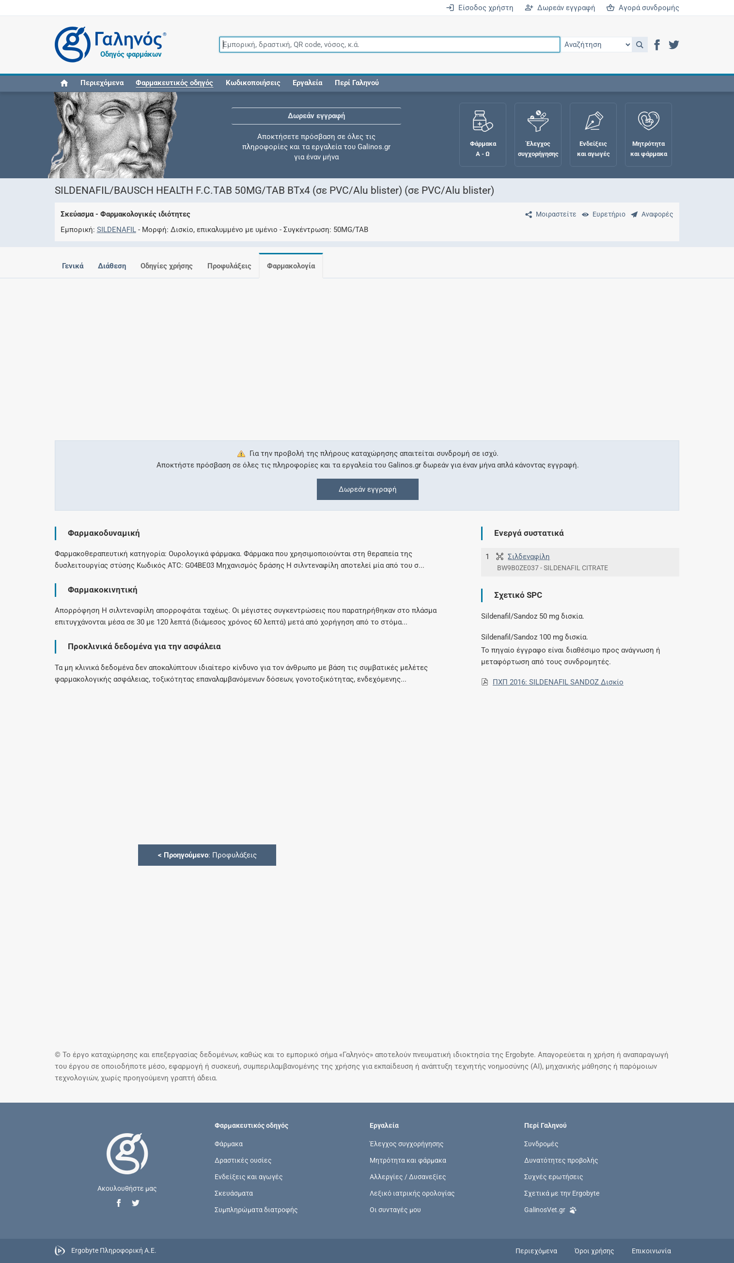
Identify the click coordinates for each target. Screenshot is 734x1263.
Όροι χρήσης (594, 1251)
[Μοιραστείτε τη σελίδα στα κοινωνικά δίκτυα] (549, 214)
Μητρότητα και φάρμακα (408, 1160)
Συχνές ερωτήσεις (553, 1176)
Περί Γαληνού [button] (357, 83)
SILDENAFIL (116, 229)
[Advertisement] (338, 353)
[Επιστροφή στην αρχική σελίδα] (127, 1164)
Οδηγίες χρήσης (170, 266)
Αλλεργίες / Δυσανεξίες (408, 1176)
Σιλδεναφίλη (529, 556)
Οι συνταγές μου (395, 1210)
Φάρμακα (229, 1143)
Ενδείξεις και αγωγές (249, 1176)
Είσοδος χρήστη (480, 7)
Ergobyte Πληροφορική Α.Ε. (113, 1250)
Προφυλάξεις (235, 266)
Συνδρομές (541, 1143)
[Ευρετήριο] (601, 214)
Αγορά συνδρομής (642, 7)
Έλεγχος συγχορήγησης (407, 1143)
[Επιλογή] (596, 44)
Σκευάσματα (234, 1193)
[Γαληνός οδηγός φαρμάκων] (108, 45)
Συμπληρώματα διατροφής (256, 1210)
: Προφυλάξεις (207, 855)
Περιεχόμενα (102, 83)
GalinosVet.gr (550, 1209)
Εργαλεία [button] (307, 83)
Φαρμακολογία (299, 266)
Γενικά (72, 266)
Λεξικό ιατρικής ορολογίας (412, 1193)
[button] (640, 44)
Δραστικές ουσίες (243, 1160)
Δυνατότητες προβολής (561, 1160)
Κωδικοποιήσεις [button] (253, 83)
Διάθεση (114, 266)
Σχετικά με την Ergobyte (561, 1193)
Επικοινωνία (651, 1251)
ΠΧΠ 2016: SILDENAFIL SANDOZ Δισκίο (558, 682)
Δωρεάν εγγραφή (560, 7)
